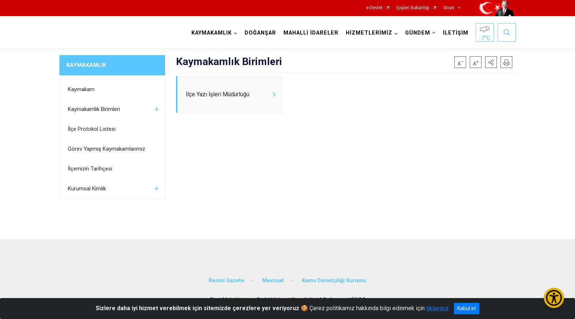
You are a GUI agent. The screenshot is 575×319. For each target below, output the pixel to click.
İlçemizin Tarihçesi (90, 168)
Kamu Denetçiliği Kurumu (334, 280)
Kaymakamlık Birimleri (94, 109)
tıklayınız (437, 308)
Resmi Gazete (226, 280)
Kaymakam (81, 89)
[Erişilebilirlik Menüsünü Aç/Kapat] (554, 298)
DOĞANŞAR (260, 33)
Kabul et (466, 308)
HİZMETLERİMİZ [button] (369, 33)
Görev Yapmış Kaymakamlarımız (106, 149)
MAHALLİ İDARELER (310, 33)
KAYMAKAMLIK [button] (211, 33)
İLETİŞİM (455, 33)
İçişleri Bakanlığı (412, 8)
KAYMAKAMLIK (86, 65)
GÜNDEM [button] (417, 33)
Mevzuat (273, 280)
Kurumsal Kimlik (87, 188)
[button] (491, 62)
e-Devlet (374, 8)
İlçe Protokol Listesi (92, 129)
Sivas (448, 8)
